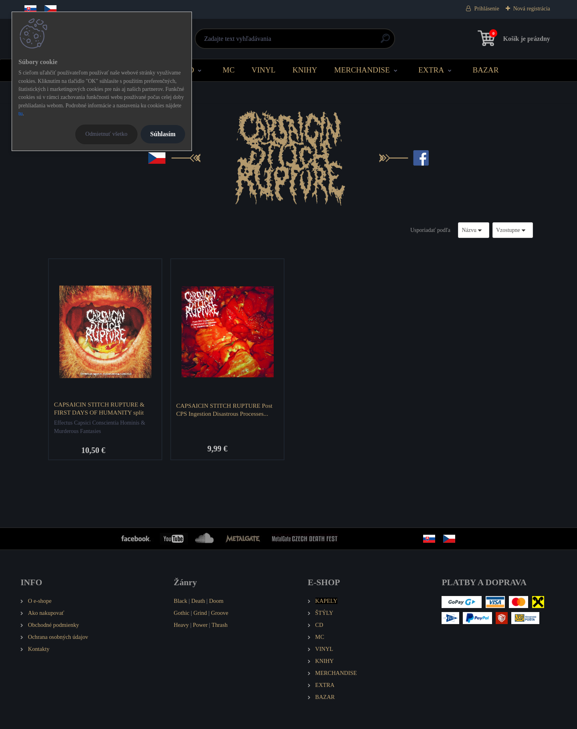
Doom (216, 601)
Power (200, 625)
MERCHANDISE (362, 70)
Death (198, 601)
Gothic (182, 613)
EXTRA (431, 70)
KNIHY (305, 70)
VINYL (264, 70)
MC (229, 70)
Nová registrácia (531, 9)
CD (189, 70)
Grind (200, 613)
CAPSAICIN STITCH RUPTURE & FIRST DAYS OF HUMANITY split (99, 408)
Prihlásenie (486, 9)
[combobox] (473, 230)
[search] (385, 41)
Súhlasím (163, 134)
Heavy (181, 625)
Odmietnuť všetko (106, 134)
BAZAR (485, 70)
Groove (219, 613)
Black (181, 601)
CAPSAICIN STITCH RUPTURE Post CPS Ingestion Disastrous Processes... (224, 409)
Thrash (220, 625)
